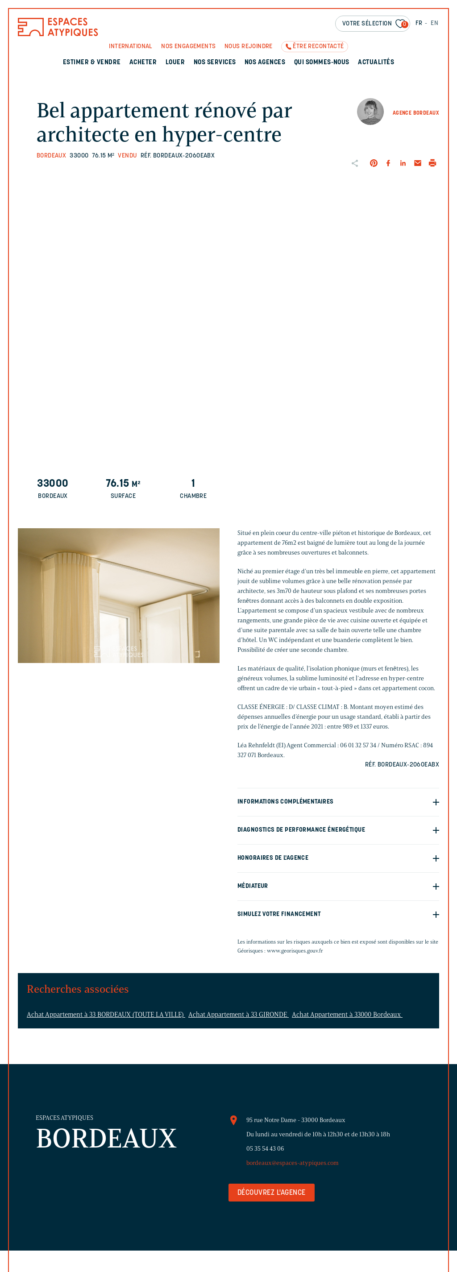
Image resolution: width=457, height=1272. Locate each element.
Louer (175, 62)
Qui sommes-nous (321, 62)
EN (434, 23)
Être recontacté (318, 46)
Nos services (215, 62)
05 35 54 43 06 (265, 1148)
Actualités (376, 62)
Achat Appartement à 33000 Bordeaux (347, 1015)
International (130, 46)
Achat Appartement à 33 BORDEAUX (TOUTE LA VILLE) (106, 1015)
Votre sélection (375, 24)
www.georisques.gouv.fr (295, 950)
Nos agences (265, 62)
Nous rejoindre (248, 46)
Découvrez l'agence (271, 1193)
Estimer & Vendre (92, 62)
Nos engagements (188, 46)
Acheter (143, 62)
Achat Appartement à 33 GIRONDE (238, 1015)
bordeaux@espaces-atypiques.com (292, 1163)
